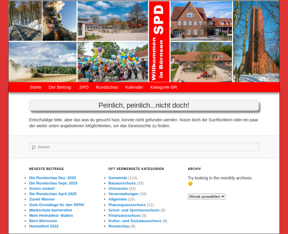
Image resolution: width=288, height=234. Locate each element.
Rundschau (107, 87)
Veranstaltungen (124, 194)
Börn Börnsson (43, 221)
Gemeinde (118, 178)
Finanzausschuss (125, 215)
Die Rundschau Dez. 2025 (52, 178)
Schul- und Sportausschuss (134, 210)
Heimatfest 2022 (43, 226)
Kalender (134, 87)
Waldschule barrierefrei (50, 210)
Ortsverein (118, 188)
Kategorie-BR (163, 87)
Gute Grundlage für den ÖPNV (56, 205)
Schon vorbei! (42, 188)
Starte (36, 87)
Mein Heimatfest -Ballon (51, 215)
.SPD (83, 87)
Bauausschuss (122, 183)
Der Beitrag (60, 87)
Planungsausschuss (127, 205)
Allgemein (118, 199)
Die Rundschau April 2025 (53, 194)
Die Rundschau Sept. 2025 (53, 183)
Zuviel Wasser (42, 199)
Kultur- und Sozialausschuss (135, 221)
